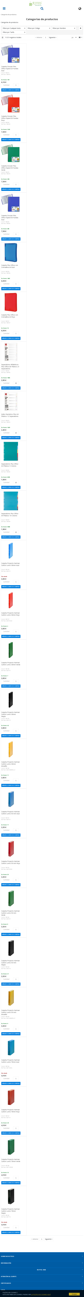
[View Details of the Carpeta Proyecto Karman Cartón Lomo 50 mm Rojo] (10, 848)
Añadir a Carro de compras (11, 90)
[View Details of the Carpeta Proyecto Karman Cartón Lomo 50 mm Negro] (10, 948)
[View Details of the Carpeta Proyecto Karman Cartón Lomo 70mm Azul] (10, 1047)
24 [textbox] (72, 37)
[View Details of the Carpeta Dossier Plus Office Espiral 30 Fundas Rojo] (10, 103)
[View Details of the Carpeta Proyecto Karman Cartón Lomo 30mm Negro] (10, 699)
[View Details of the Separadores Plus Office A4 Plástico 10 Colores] (10, 500)
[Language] (80, 8)
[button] (53, 37)
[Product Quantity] (16, 85)
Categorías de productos (8, 14)
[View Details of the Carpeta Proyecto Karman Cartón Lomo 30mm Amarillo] (10, 749)
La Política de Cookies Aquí (41, 1294)
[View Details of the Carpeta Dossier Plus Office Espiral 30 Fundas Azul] (10, 202)
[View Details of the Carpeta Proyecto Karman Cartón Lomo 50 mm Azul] (10, 799)
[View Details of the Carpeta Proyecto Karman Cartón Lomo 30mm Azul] (10, 550)
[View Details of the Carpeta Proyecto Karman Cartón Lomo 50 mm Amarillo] (10, 997)
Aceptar (74, 1294)
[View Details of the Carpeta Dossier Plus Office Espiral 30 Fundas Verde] (10, 153)
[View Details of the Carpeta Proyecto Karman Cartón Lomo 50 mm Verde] (10, 898)
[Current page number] (45, 37)
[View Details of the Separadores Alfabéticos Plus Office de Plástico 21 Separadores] (10, 351)
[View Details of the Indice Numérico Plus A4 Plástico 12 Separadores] (10, 401)
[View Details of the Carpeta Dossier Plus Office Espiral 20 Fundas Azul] (10, 53)
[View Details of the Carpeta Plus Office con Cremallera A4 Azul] (10, 252)
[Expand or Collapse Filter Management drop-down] (80, 28)
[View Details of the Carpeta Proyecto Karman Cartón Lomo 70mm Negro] (10, 1196)
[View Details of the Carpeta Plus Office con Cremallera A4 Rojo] (10, 302)
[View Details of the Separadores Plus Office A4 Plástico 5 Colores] (10, 451)
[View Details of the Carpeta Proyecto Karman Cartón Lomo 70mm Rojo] (10, 1097)
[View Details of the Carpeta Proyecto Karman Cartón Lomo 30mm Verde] (10, 649)
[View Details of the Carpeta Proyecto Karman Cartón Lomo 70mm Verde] (10, 1146)
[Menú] (4, 8)
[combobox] (74, 37)
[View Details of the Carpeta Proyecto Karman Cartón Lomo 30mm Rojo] (10, 600)
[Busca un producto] (42, 8)
